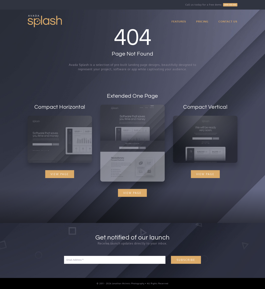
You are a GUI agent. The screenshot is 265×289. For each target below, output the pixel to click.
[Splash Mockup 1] (206, 117)
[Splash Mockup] (132, 106)
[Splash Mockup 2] (59, 117)
